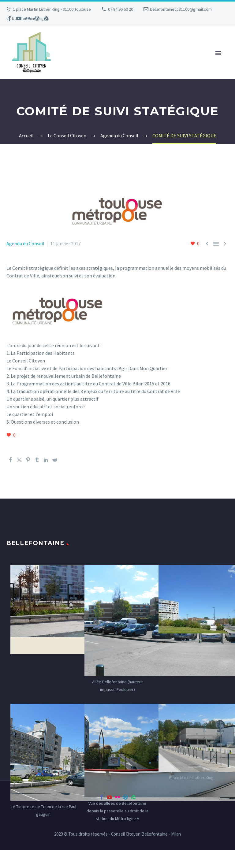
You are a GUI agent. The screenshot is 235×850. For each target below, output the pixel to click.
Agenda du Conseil (25, 243)
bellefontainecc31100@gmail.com (181, 9)
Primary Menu (218, 53)
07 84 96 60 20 (120, 9)
